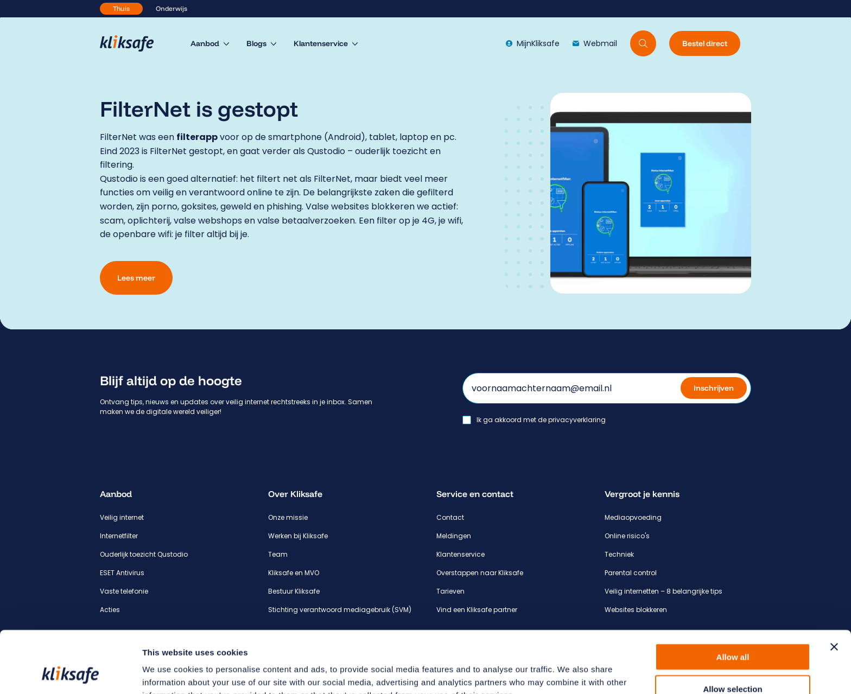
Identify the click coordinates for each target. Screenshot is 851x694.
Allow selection (732, 630)
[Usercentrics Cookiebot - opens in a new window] (70, 673)
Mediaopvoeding (633, 517)
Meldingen (453, 535)
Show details (569, 672)
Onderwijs (171, 8)
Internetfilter (119, 535)
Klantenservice (460, 554)
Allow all (733, 598)
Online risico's (627, 535)
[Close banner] (834, 589)
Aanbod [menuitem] (204, 43)
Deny (733, 662)
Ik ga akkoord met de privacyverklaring (541, 420)
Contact (450, 517)
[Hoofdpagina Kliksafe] (132, 43)
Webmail (595, 43)
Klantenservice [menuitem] (321, 43)
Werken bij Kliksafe (298, 535)
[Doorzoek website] (643, 43)
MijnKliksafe (533, 43)
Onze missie (288, 517)
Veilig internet (122, 517)
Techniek (619, 554)
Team (278, 554)
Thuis (121, 8)
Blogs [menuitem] (256, 43)
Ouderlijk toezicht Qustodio (144, 554)
